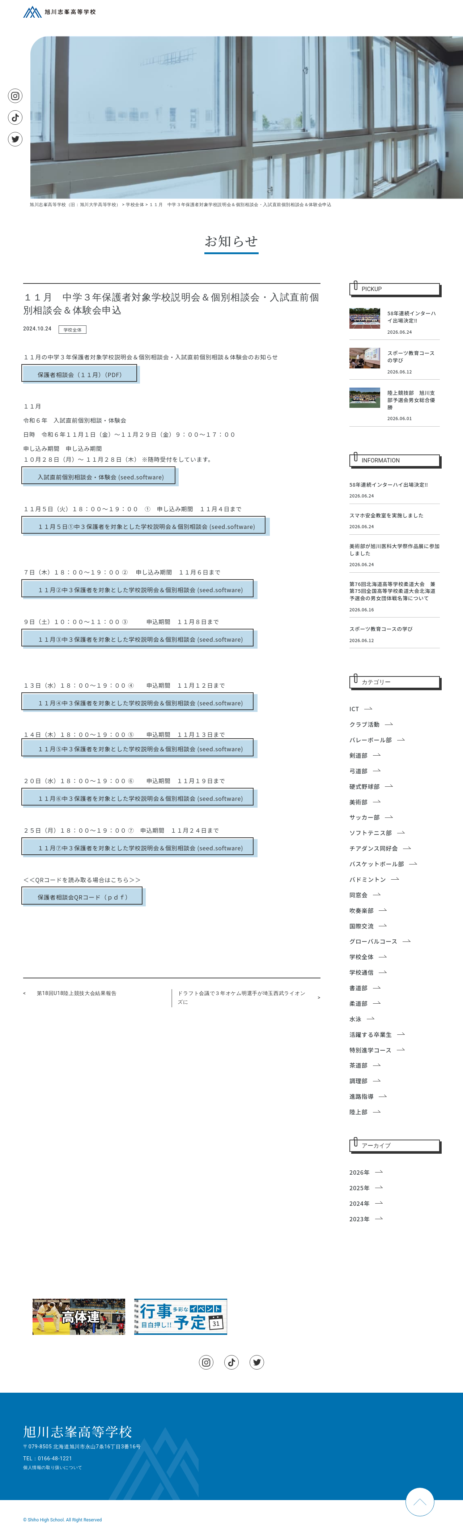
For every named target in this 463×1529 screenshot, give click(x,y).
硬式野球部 (364, 786)
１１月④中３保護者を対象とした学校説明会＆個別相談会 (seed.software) (140, 703)
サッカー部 (364, 817)
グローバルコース (373, 941)
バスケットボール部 (376, 863)
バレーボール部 (370, 739)
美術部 (358, 802)
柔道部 (358, 1003)
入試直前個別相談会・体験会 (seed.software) (101, 477)
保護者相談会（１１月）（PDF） (82, 374)
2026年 (359, 1172)
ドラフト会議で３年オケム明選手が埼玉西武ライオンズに (241, 997)
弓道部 (358, 770)
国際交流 (361, 926)
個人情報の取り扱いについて (52, 1467)
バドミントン (367, 879)
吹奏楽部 (361, 910)
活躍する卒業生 (370, 1034)
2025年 (359, 1187)
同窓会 (358, 895)
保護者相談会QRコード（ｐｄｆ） (84, 897)
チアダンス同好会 (373, 848)
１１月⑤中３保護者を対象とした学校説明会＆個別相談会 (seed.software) (140, 748)
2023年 (359, 1218)
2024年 (359, 1203)
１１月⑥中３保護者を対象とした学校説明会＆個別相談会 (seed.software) (140, 798)
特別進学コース (370, 1050)
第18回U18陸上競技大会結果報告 (76, 993)
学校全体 (72, 329)
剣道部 (358, 755)
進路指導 (361, 1096)
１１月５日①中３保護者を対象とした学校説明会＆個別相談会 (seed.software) (146, 526)
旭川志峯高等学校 (77, 1431)
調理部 (358, 1080)
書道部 (358, 987)
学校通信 (361, 972)
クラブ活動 (364, 724)
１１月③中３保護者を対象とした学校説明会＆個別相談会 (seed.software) (140, 639)
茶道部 (358, 1065)
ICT (354, 708)
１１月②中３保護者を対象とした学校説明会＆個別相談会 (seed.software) (140, 589)
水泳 (355, 1019)
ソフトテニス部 (370, 832)
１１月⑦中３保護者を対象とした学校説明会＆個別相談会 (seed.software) (140, 847)
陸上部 (358, 1111)
